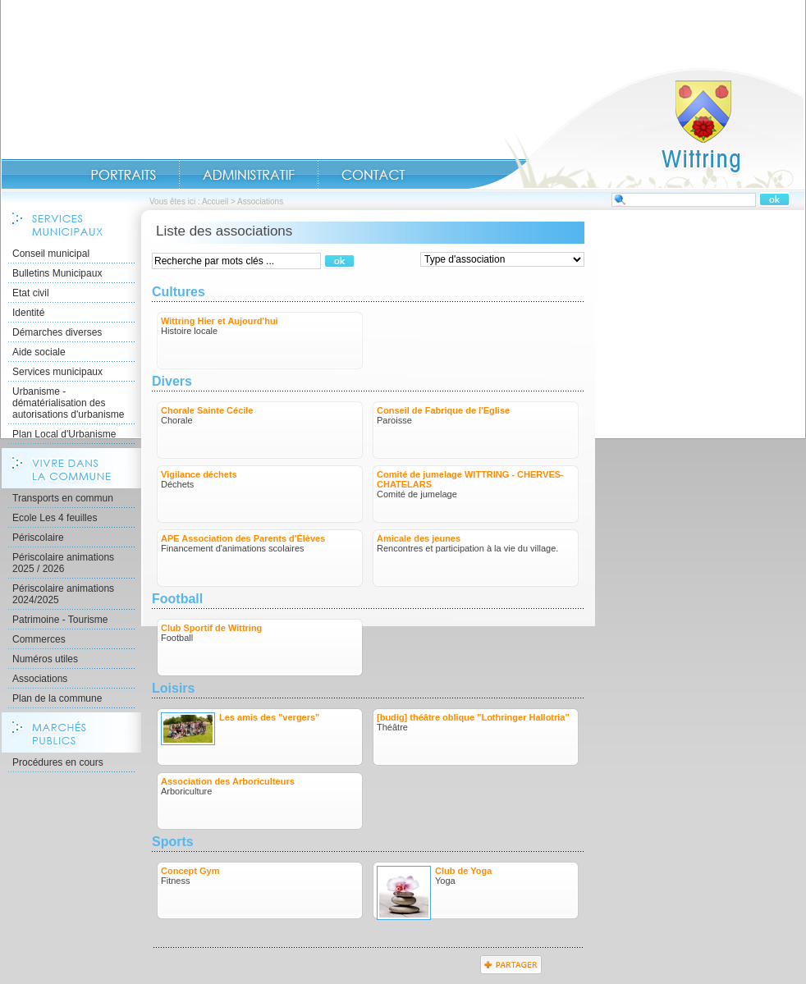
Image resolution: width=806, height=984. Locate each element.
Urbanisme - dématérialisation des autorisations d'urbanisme (68, 403)
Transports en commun (62, 498)
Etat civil (30, 293)
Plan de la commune (57, 698)
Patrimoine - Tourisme (60, 619)
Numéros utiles (45, 659)
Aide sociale (39, 352)
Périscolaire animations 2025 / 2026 (63, 562)
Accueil (636, 128)
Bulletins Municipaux (57, 273)
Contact (373, 175)
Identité (28, 312)
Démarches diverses (57, 332)
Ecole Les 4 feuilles (54, 518)
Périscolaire (38, 537)
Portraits (123, 175)
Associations (39, 678)
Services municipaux (57, 372)
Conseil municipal (50, 253)
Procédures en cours (57, 762)
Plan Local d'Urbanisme (64, 434)
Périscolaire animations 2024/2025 (63, 594)
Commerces (39, 639)
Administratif (249, 175)
